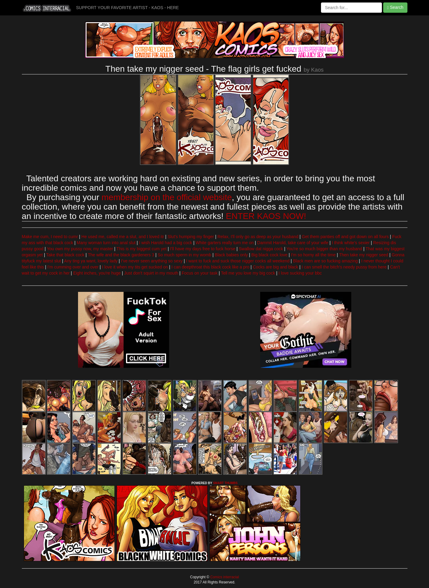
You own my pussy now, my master (80, 248)
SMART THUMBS (225, 483)
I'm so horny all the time (313, 254)
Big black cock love (269, 254)
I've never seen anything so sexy (152, 260)
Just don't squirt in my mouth (151, 273)
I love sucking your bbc (300, 273)
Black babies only (231, 254)
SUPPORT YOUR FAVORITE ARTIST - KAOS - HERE (127, 7)
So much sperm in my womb (184, 254)
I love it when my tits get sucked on (135, 267)
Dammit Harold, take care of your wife (292, 242)
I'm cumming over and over (72, 267)
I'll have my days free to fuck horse (202, 248)
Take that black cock (65, 254)
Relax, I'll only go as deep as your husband (257, 236)
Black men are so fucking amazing (325, 260)
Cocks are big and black (275, 267)
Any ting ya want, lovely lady (90, 260)
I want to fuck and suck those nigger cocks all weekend (238, 260)
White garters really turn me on (225, 242)
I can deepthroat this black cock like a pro (210, 267)
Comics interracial (224, 577)
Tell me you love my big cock (248, 273)
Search (395, 7)
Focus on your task (199, 273)
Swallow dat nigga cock (261, 248)
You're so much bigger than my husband (324, 248)
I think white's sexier (351, 242)
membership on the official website (167, 197)
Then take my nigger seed (363, 254)
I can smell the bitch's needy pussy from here (344, 267)
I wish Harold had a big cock (165, 242)
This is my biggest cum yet (142, 248)
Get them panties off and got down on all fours (345, 236)
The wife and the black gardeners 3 (121, 254)
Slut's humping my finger (191, 236)
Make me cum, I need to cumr (50, 236)
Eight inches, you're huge (97, 273)
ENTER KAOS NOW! (266, 216)
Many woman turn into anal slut (106, 242)
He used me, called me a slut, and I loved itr (122, 236)
